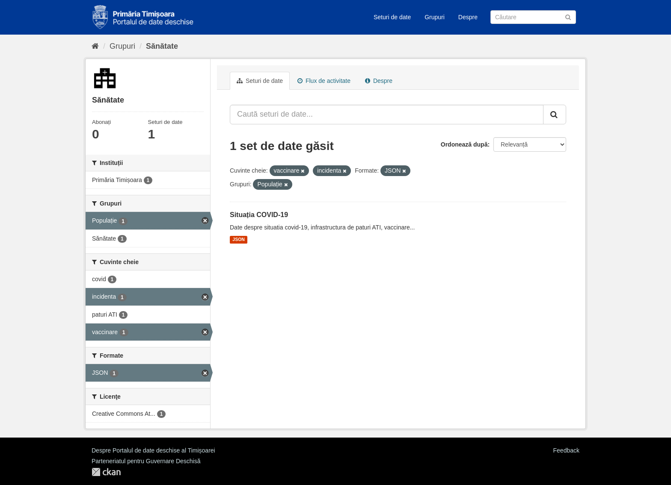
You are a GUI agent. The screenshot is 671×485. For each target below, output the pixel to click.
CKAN (106, 471)
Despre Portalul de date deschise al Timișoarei (153, 450)
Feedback (566, 450)
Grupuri (435, 17)
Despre (468, 17)
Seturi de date (392, 17)
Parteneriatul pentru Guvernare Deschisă (146, 461)
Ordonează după (464, 144)
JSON (238, 239)
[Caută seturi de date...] (386, 114)
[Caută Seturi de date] (533, 17)
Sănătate (162, 46)
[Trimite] (568, 16)
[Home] (95, 46)
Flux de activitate (323, 80)
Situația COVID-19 (259, 214)
